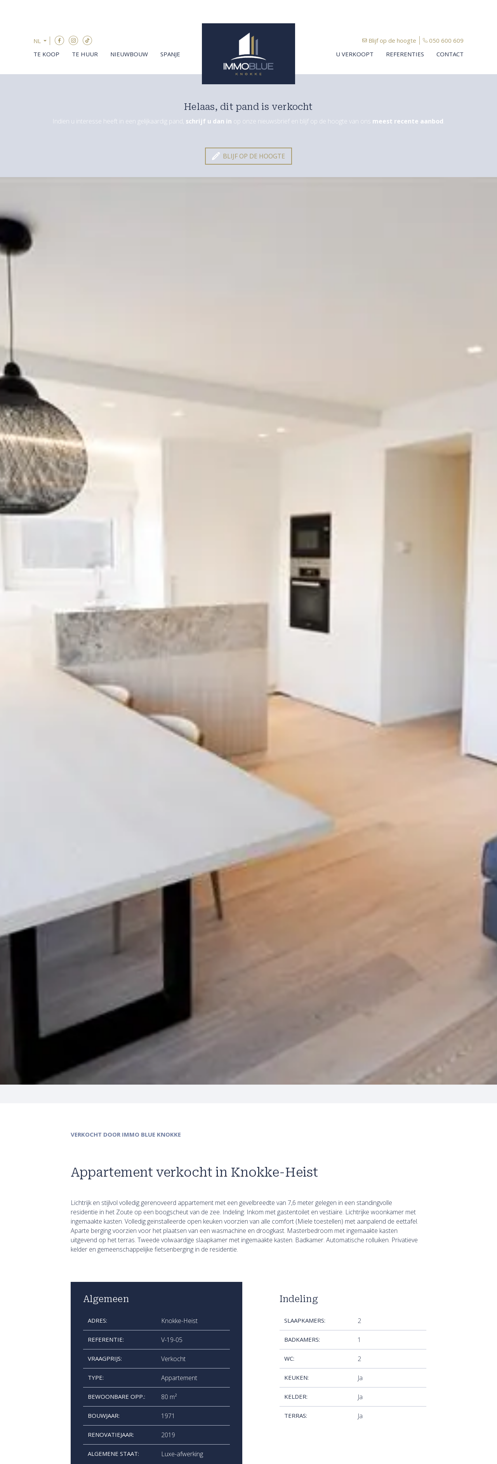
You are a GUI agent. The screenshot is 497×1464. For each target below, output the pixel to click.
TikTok (87, 40)
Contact (450, 54)
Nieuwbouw (129, 54)
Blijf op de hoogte (392, 40)
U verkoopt (355, 54)
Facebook (59, 40)
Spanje (170, 54)
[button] (41, 41)
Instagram (73, 40)
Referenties (405, 54)
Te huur (85, 54)
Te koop (46, 54)
